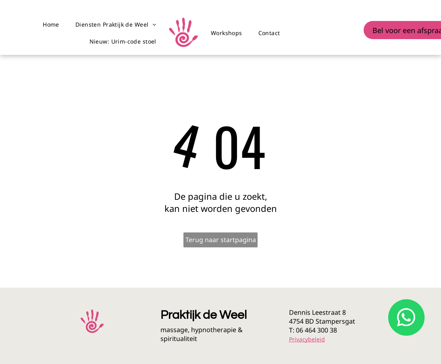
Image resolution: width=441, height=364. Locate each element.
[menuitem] (51, 24)
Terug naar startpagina (220, 239)
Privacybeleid (307, 339)
